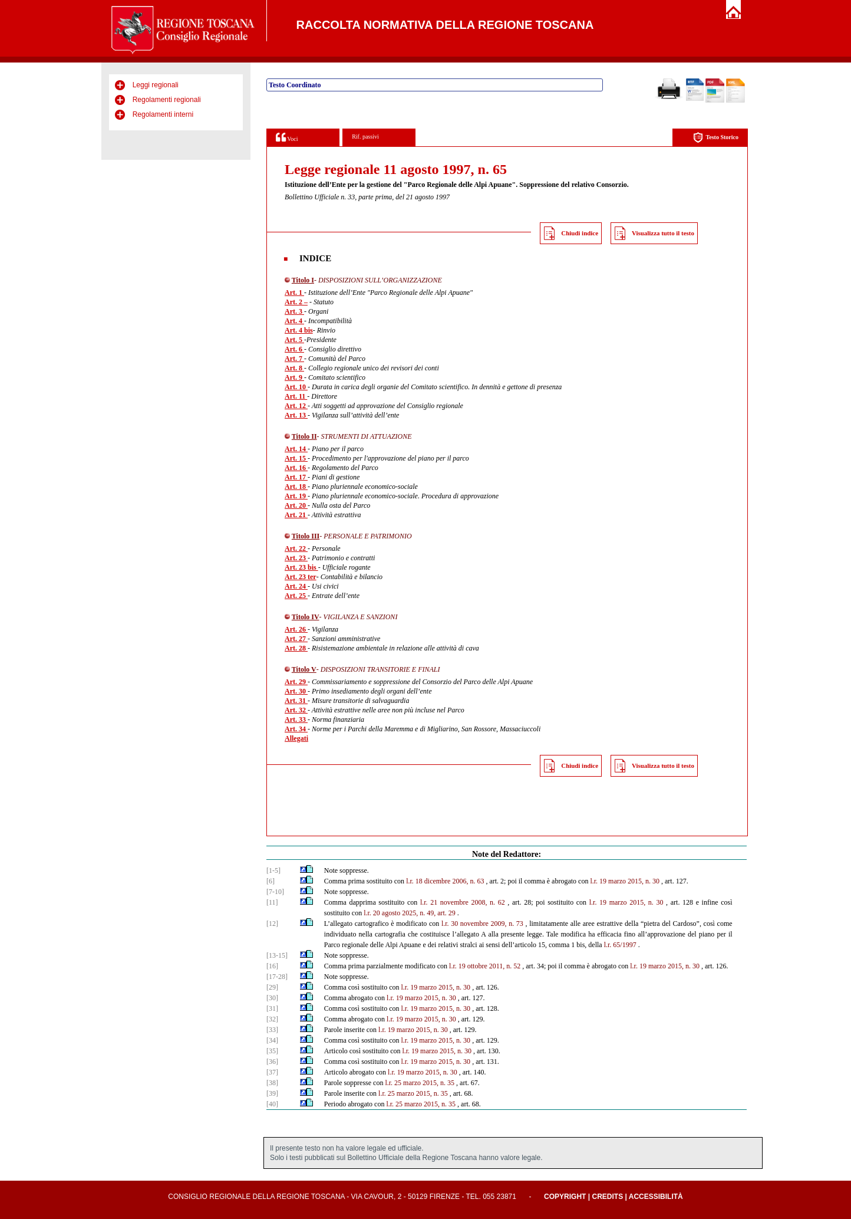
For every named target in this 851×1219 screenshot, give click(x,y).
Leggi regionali (156, 85)
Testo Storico (715, 137)
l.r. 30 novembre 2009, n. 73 (482, 923)
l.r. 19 (598, 881)
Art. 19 (296, 496)
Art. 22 (296, 548)
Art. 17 (296, 477)
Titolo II (304, 436)
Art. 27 (296, 639)
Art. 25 (296, 596)
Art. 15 (296, 458)
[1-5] (273, 870)
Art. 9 (294, 377)
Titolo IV (305, 617)
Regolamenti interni (163, 114)
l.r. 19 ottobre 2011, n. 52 (484, 966)
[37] (272, 1072)
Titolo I (303, 280)
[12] (272, 923)
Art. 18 (296, 486)
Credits (607, 1196)
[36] (272, 1061)
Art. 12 (296, 406)
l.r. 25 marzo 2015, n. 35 (419, 1083)
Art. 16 (296, 468)
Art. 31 (296, 700)
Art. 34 (296, 729)
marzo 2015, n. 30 (633, 881)
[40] (272, 1104)
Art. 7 (294, 358)
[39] (272, 1093)
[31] (272, 1008)
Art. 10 (296, 387)
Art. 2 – (296, 302)
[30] (272, 998)
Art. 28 (296, 648)
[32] (272, 1019)
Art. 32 (296, 710)
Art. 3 (294, 311)
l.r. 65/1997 (620, 945)
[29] (272, 987)
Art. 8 (294, 368)
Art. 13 (296, 415)
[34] (272, 1040)
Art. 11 (296, 396)
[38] (272, 1083)
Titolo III (305, 536)
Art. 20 (296, 505)
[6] (270, 881)
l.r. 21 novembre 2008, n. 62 (462, 902)
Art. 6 (294, 349)
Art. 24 (296, 586)
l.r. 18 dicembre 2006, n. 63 (445, 881)
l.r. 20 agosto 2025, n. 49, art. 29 (410, 913)
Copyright (565, 1196)
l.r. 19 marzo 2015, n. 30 (626, 902)
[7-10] (275, 892)
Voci (287, 137)
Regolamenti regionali (167, 100)
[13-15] (277, 955)
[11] (272, 902)
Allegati (296, 738)
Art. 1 (294, 292)
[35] (272, 1051)
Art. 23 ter (300, 577)
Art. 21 (296, 515)
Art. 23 (296, 558)
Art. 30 (296, 691)
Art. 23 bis (301, 567)
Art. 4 (294, 321)
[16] (272, 966)
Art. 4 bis (299, 330)
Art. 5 (294, 340)
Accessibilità (656, 1196)
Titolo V (304, 669)
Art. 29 (296, 682)
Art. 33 (296, 719)
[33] (272, 1030)
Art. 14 (296, 449)
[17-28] (277, 976)
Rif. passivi (365, 136)
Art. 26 (296, 629)
